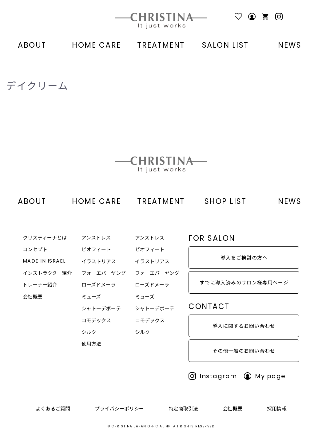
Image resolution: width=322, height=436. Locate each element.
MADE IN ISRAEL (44, 260)
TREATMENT (161, 45)
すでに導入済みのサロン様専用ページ (244, 282)
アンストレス (96, 237)
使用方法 (91, 343)
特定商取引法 (183, 408)
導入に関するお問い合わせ (244, 325)
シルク (88, 331)
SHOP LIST (226, 201)
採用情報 (277, 408)
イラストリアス (98, 261)
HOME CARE (96, 45)
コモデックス (96, 320)
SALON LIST (225, 45)
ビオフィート (96, 249)
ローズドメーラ (98, 284)
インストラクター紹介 (47, 272)
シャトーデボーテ (101, 308)
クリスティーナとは (45, 237)
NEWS (289, 45)
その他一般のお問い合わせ (244, 350)
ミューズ (91, 296)
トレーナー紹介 (40, 284)
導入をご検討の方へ (244, 257)
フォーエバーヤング (103, 272)
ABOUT (32, 45)
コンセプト (35, 249)
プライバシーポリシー (119, 408)
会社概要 (32, 296)
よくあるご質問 (53, 408)
